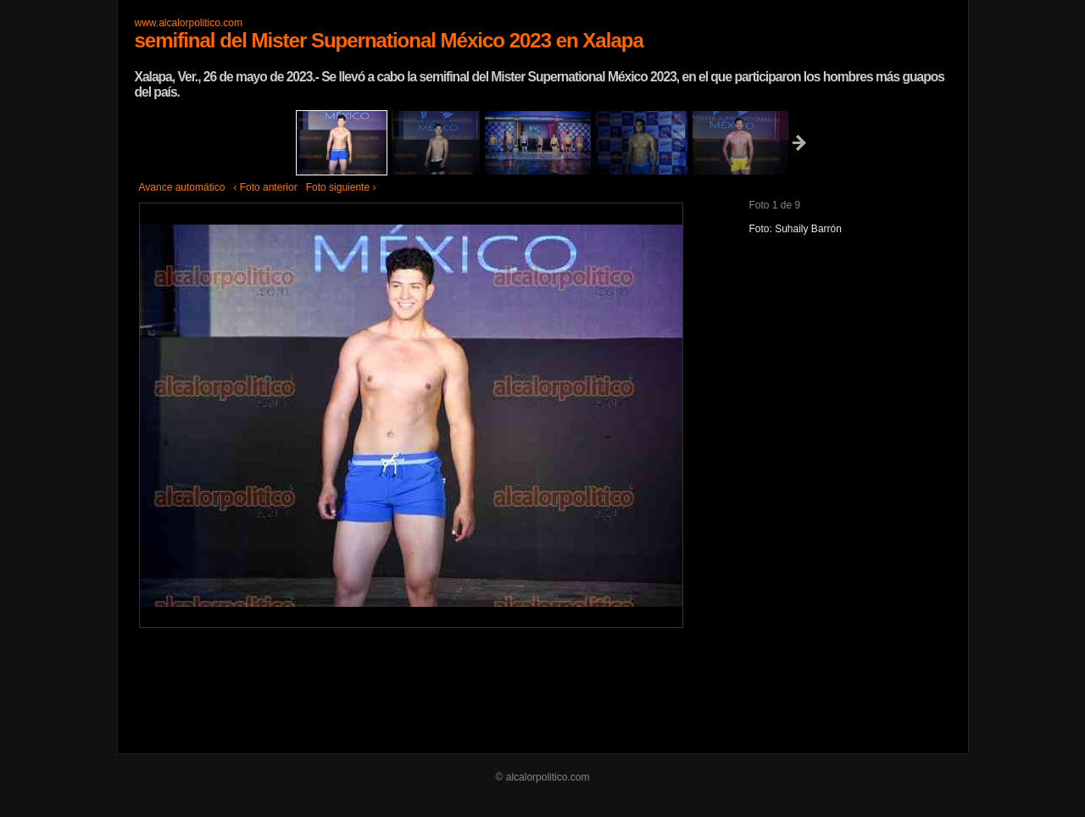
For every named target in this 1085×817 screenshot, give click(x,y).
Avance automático (182, 187)
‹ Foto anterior (265, 187)
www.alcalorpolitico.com (188, 23)
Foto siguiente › (341, 187)
